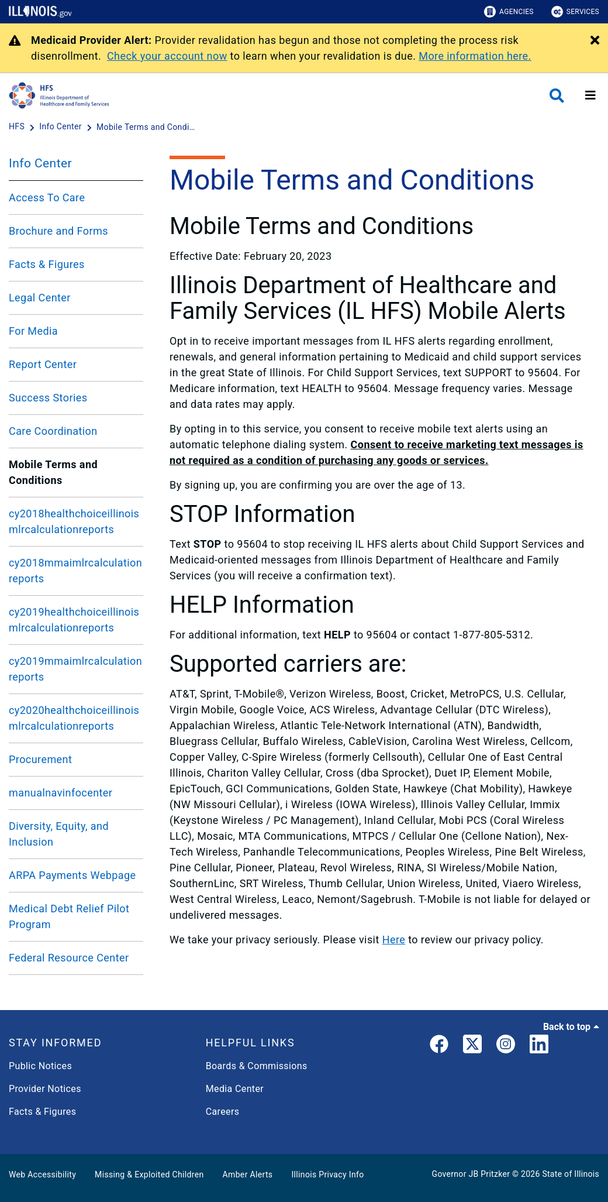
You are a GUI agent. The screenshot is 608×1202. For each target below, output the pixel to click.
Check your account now (167, 56)
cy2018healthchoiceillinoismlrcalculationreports (74, 521)
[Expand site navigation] (590, 95)
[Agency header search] (557, 95)
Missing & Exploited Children (149, 1174)
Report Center (43, 364)
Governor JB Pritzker (471, 1174)
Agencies (509, 12)
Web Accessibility (42, 1174)
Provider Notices (45, 1088)
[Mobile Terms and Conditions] (146, 127)
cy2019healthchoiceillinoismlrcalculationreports (74, 620)
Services (575, 12)
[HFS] (18, 127)
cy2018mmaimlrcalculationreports (75, 571)
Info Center (40, 163)
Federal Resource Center (69, 958)
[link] (439, 1046)
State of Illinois (570, 1174)
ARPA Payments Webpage (72, 875)
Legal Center (40, 297)
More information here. (475, 56)
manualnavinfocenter (60, 793)
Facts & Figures (47, 264)
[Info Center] (61, 127)
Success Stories (48, 397)
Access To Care (47, 197)
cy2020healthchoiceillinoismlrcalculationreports (74, 718)
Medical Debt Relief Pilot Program (69, 916)
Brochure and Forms (58, 231)
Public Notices (40, 1066)
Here (394, 939)
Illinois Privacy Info (327, 1174)
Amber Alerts (248, 1174)
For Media (33, 331)
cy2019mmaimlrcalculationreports (75, 669)
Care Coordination (53, 431)
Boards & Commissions (257, 1066)
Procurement (40, 759)
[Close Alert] (594, 41)
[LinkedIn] (539, 1046)
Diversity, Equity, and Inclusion (59, 834)
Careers (223, 1111)
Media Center (235, 1088)
